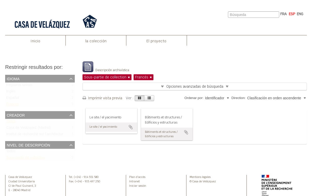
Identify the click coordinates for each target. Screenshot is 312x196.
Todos (11, 122)
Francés (12, 105)
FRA (283, 14)
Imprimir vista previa (102, 98)
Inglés (11, 92)
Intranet (134, 181)
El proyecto (156, 41)
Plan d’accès (137, 177)
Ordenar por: (193, 98)
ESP (292, 14)
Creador (16, 115)
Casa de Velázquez (20, 177)
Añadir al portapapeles (130, 127)
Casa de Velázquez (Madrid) (28, 129)
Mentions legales (200, 177)
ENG (300, 14)
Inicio (35, 41)
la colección (96, 41)
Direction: (239, 98)
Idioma (13, 78)
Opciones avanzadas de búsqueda (194, 86)
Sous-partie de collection (25, 159)
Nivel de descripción (28, 145)
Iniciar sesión (137, 185)
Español (12, 99)
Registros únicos (19, 86)
